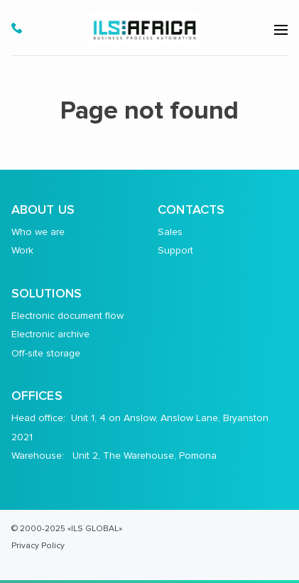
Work (22, 250)
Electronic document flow (67, 315)
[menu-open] (281, 30)
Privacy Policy (38, 545)
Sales (170, 232)
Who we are (38, 232)
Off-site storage (45, 353)
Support (175, 250)
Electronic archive (50, 334)
